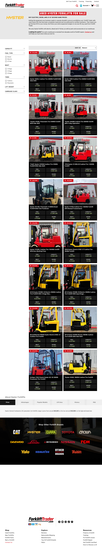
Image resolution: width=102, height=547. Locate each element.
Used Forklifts (9, 528)
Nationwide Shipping (48, 530)
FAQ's (43, 537)
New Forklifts (9, 530)
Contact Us (8, 537)
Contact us (88, 32)
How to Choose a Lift (90, 540)
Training (75, 1)
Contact (96, 1)
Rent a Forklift (9, 535)
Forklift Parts (9, 533)
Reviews (44, 528)
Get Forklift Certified (90, 537)
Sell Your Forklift (62, 1)
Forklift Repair (87, 535)
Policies (72, 545)
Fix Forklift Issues (89, 533)
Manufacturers (46, 533)
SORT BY (78, 48)
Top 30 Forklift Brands (48, 535)
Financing (85, 1)
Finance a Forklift (88, 528)
